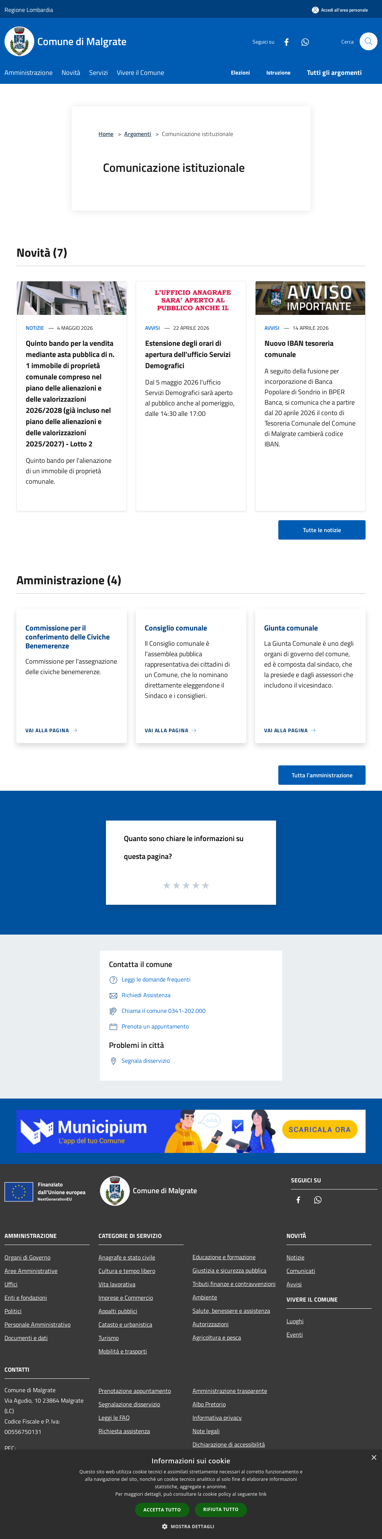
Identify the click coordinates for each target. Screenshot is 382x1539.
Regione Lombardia (28, 9)
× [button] (373, 1458)
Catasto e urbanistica (125, 1324)
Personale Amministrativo (37, 1324)
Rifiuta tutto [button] (221, 1509)
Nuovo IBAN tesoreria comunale (299, 348)
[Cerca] (369, 41)
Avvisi (152, 328)
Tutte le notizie (322, 529)
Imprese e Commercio (125, 1297)
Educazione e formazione (224, 1256)
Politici (13, 1310)
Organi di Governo (27, 1257)
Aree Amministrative (30, 1270)
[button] (191, 1526)
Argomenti (137, 133)
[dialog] (191, 1494)
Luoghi (295, 1321)
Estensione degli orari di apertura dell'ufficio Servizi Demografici (188, 354)
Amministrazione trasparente (229, 1390)
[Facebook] (283, 41)
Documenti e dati (26, 1337)
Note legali (206, 1430)
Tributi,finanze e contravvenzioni (234, 1283)
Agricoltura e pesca (216, 1337)
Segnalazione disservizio (129, 1404)
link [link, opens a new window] (263, 1494)
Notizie (35, 328)
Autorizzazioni (210, 1324)
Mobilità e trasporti (122, 1351)
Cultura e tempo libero (126, 1270)
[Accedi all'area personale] (340, 10)
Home (105, 133)
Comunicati (300, 1270)
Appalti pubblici (117, 1310)
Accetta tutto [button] (162, 1510)
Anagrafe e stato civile (126, 1257)
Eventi (294, 1334)
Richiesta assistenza (124, 1430)
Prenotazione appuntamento (134, 1390)
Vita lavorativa (116, 1284)
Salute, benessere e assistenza (231, 1310)
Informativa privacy (217, 1417)
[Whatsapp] (302, 41)
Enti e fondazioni (25, 1297)
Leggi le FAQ (114, 1417)
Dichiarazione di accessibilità (228, 1444)
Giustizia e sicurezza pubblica (229, 1270)
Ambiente (204, 1297)
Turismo (108, 1337)
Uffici (11, 1284)
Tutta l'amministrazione (322, 775)
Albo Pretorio (209, 1404)
